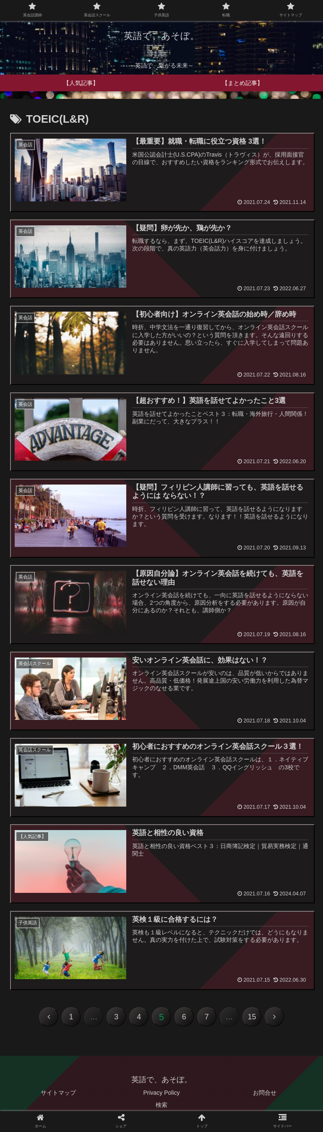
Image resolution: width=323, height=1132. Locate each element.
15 (252, 1017)
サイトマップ (58, 1092)
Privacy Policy (161, 1092)
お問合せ (264, 1092)
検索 (161, 1104)
